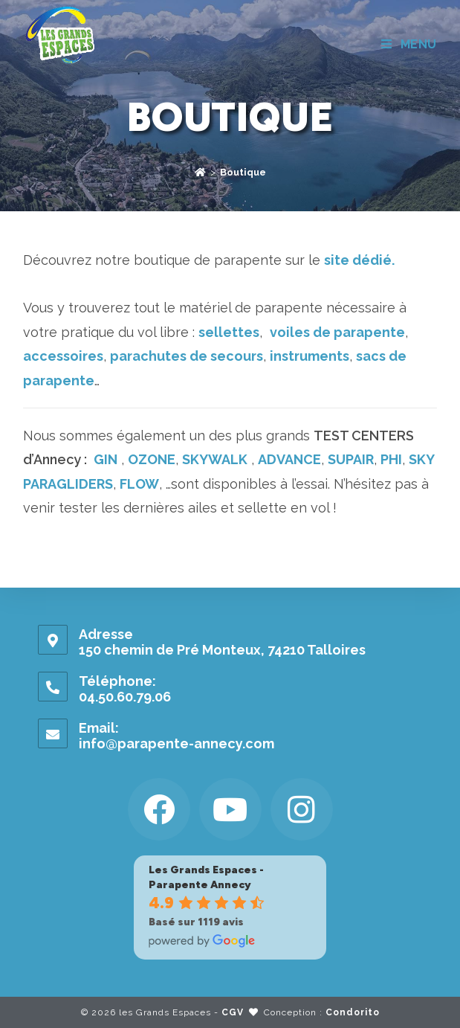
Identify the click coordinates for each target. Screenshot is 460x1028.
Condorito (352, 1012)
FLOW (139, 484)
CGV (232, 1012)
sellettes (228, 332)
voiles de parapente (337, 332)
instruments (309, 356)
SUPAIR (351, 459)
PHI (391, 459)
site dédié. (359, 260)
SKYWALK (214, 459)
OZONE (151, 459)
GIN (105, 459)
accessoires (63, 356)
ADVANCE (289, 459)
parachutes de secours (186, 356)
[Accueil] (200, 172)
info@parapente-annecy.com (176, 743)
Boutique (243, 172)
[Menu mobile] (409, 44)
